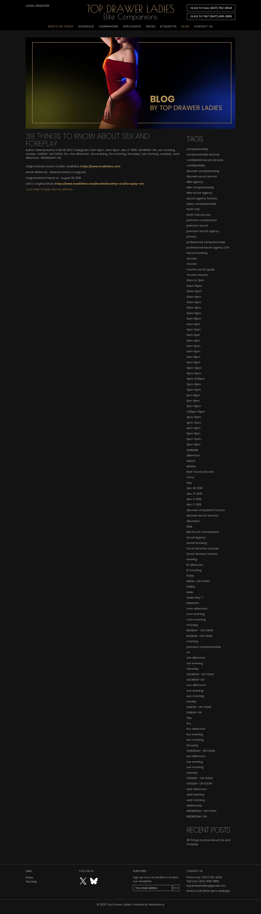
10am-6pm (194, 302)
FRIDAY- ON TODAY (198, 581)
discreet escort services (202, 515)
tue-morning (150, 154)
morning (192, 641)
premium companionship (204, 647)
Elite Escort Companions (203, 532)
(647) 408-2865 (209, 881)
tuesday (165, 154)
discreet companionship (203, 171)
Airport (191, 461)
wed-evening (195, 794)
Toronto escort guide (201, 269)
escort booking (197, 543)
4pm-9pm (193, 428)
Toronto (192, 264)
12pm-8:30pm (196, 379)
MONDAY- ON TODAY (200, 636)
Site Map (31, 881)
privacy (191, 236)
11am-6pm (112, 150)
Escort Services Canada (202, 548)
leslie (190, 592)
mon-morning (196, 619)
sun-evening (166, 150)
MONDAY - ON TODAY (200, 630)
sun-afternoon (196, 685)
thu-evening (99, 154)
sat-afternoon (196, 658)
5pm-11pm (193, 433)
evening (192, 559)
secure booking (197, 253)
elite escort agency (199, 193)
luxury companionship (201, 204)
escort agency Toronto (202, 198)
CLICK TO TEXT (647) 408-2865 (211, 16)
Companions (108, 26)
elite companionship (200, 187)
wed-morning (196, 800)
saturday (193, 669)
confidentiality (196, 165)
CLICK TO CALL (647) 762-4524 (211, 8)
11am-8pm (193, 357)
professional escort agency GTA (208, 247)
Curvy (190, 477)
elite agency (195, 182)
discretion (193, 521)
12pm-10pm (194, 368)
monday (192, 625)
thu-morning (117, 154)
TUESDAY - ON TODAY (200, 778)
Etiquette (168, 26)
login (30, 5)
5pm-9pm (193, 444)
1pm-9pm (193, 401)
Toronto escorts (197, 275)
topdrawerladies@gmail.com (206, 886)
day (189, 483)
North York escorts (199, 215)
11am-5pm (193, 346)
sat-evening (195, 663)
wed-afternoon (197, 789)
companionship (197, 149)
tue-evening (195, 762)
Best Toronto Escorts (200, 472)
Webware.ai (156, 904)
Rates (150, 26)
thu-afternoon (79, 154)
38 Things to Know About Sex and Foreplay (88, 140)
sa (188, 652)
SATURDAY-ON (147, 150)
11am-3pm (193, 335)
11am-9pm (193, 362)
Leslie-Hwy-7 (195, 597)
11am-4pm (193, 340)
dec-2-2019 (194, 499)
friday (190, 576)
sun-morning (195, 696)
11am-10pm (194, 318)
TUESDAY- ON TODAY (199, 783)
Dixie (189, 526)
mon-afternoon (197, 608)
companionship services (203, 154)
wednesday (194, 805)
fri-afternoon (195, 565)
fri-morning (194, 570)
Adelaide (192, 450)
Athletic (191, 466)
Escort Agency (196, 537)
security (192, 258)
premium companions (202, 220)
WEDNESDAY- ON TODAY (202, 811)
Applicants (132, 26)
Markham (193, 603)
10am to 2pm (195, 280)
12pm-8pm (194, 384)
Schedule (86, 26)
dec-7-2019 (194, 504)
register (42, 5)
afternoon (193, 455)
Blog (186, 26)
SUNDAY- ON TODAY (50, 154)
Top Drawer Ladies (119, 904)
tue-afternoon (196, 756)
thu (66, 154)
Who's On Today (61, 26)
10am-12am (194, 291)
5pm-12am (194, 439)
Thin (189, 718)
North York (193, 209)
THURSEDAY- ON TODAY (201, 751)
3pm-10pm (194, 406)
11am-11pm (97, 150)
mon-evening (196, 614)
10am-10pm (194, 286)
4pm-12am (194, 423)
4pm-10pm (194, 417)
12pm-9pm (194, 390)
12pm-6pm (194, 373)
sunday (31, 154)
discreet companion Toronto (206, 510)
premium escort (197, 225)
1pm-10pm (193, 395)
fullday (191, 586)
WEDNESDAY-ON (51, 158)
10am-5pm (194, 297)
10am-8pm (194, 308)
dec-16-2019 (194, 488)
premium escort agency (203, 231)
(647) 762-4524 (212, 877)
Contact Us (203, 26)
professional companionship (206, 242)
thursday (134, 154)
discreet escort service (202, 176)
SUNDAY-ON (194, 712)
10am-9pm (194, 313)
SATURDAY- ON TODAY (200, 674)
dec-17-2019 (129, 150)
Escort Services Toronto (202, 554)
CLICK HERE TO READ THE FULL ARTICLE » (50, 189)
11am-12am (194, 329)
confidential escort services (205, 160)
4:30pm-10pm (196, 412)
